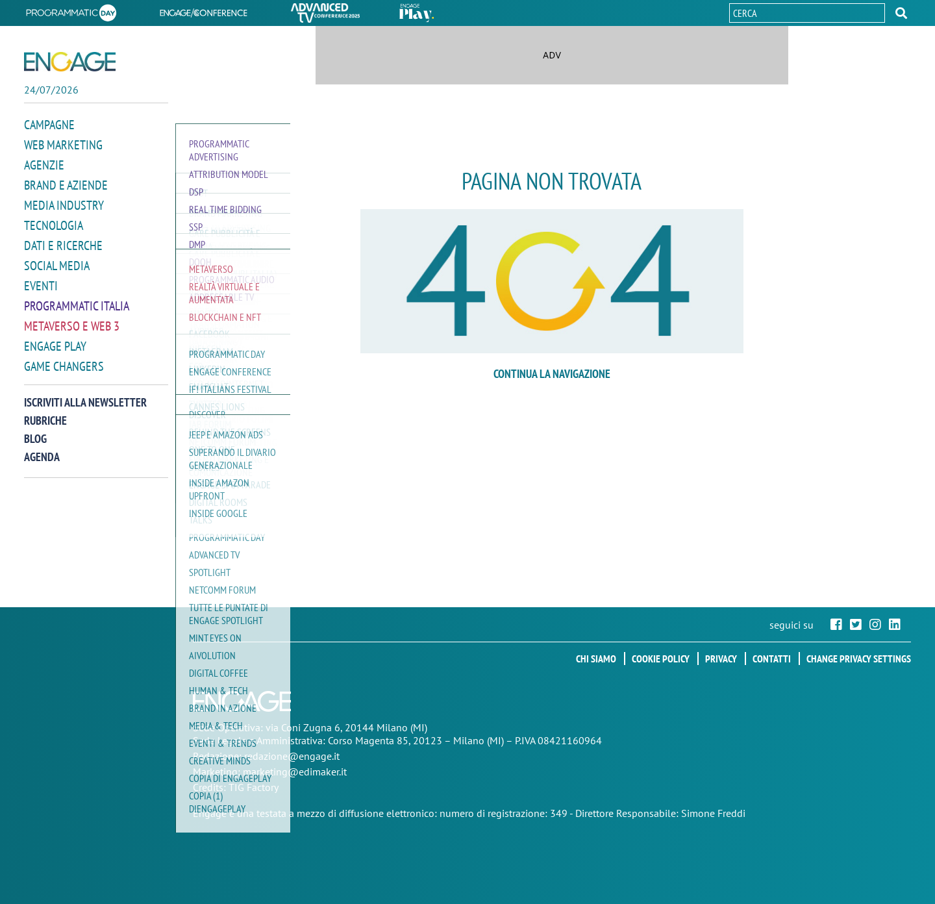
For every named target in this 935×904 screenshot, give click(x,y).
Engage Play (55, 357)
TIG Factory (254, 787)
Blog (35, 449)
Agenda (42, 467)
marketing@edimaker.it (295, 771)
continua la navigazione (551, 373)
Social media (57, 276)
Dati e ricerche (63, 256)
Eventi (41, 296)
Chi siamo (596, 658)
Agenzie (44, 176)
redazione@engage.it (292, 755)
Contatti (772, 658)
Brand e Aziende (66, 196)
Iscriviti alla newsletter (85, 413)
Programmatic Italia (76, 316)
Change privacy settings (858, 658)
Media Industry (64, 216)
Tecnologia (53, 236)
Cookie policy (661, 658)
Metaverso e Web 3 (71, 337)
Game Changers (64, 377)
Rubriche (45, 431)
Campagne (49, 135)
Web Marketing (63, 155)
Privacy (721, 658)
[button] (901, 13)
